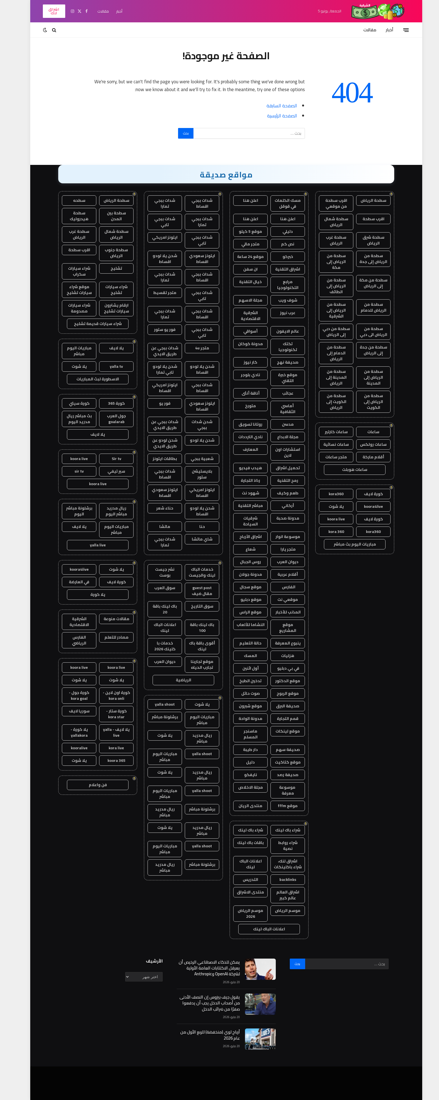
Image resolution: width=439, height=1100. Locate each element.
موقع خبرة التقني (281, 377)
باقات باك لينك (243, 842)
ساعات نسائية (329, 444)
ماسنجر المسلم (244, 734)
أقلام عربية (281, 574)
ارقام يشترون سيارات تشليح (109, 308)
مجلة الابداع (281, 436)
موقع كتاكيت (281, 762)
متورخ (243, 405)
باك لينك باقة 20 (158, 609)
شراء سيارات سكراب (72, 271)
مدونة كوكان (243, 343)
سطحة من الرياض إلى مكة (329, 261)
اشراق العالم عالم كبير (281, 895)
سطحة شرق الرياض (367, 240)
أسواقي (244, 331)
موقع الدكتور (280, 680)
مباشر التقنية (243, 505)
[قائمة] (399, 30)
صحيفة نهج (281, 362)
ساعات (367, 431)
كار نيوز (244, 362)
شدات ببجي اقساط (195, 203)
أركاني (281, 505)
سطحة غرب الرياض (329, 240)
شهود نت (244, 493)
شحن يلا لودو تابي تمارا (158, 369)
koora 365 (110, 760)
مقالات (96, 11)
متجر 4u (195, 348)
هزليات (281, 655)
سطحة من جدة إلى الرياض (366, 350)
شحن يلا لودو (195, 440)
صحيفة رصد (281, 774)
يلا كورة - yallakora (72, 732)
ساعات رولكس (366, 444)
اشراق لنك (47, 11)
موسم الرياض (281, 910)
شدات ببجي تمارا (158, 203)
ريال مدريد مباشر (195, 738)
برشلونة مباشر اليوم (72, 511)
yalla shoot (158, 704)
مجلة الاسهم (244, 300)
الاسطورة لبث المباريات (91, 379)
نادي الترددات (244, 436)
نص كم (281, 244)
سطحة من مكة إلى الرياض (366, 283)
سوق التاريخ (195, 606)
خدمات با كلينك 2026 (158, 646)
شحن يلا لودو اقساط (158, 258)
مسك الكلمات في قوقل (281, 203)
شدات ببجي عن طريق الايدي (158, 350)
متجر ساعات (329, 457)
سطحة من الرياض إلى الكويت (366, 401)
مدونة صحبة (281, 518)
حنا (195, 526)
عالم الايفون (281, 331)
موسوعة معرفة (280, 790)
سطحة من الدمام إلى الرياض (329, 352)
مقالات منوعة (110, 618)
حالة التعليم (244, 643)
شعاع (244, 549)
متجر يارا (281, 549)
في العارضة (72, 581)
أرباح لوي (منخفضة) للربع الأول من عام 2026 (203, 1035)
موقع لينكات (281, 731)
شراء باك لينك (281, 830)
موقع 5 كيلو (243, 231)
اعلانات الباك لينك (244, 864)
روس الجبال (243, 561)
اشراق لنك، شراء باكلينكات (281, 864)
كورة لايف (366, 493)
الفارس (281, 587)
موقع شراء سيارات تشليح (72, 289)
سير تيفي (109, 471)
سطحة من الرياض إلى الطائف (329, 285)
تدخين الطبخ (244, 680)
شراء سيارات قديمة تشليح (91, 323)
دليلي (281, 231)
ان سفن (244, 269)
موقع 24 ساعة (243, 256)
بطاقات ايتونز (158, 458)
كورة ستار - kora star (109, 713)
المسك (243, 655)
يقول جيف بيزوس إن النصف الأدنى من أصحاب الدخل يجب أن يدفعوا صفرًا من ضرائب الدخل (203, 1003)
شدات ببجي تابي (158, 221)
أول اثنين (244, 668)
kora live (109, 747)
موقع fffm (281, 805)
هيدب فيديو (243, 467)
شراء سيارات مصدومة (72, 308)
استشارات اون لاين (280, 452)
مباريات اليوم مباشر (195, 719)
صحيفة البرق (281, 706)
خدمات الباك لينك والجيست (195, 572)
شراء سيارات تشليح (110, 289)
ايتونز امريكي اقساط (158, 387)
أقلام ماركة (366, 457)
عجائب (281, 393)
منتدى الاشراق (243, 892)
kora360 (329, 493)
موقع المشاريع (280, 627)
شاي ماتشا (195, 539)
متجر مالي (244, 244)
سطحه (72, 200)
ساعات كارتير (329, 431)
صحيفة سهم (281, 749)
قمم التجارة (281, 718)
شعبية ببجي (195, 458)
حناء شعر (158, 508)
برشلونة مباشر (158, 716)
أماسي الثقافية (281, 408)
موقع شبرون (243, 706)
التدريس (243, 879)
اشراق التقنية (280, 269)
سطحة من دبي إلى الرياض (329, 331)
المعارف (243, 449)
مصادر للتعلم (110, 637)
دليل (243, 762)
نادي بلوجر (243, 374)
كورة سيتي (72, 403)
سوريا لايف (72, 711)
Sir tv (110, 458)
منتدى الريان (244, 805)
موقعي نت (281, 599)
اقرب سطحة (367, 218)
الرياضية (177, 680)
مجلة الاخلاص (244, 787)
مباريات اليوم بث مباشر (348, 544)
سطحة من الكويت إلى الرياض (329, 401)
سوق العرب (158, 587)
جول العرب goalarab (109, 418)
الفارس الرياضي (72, 640)
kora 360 (329, 531)
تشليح (109, 268)
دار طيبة (243, 749)
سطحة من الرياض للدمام (367, 307)
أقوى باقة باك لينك (195, 646)
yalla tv (109, 366)
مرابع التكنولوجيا (281, 284)
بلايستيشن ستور (195, 474)
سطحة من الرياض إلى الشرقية (329, 310)
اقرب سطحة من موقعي (329, 203)
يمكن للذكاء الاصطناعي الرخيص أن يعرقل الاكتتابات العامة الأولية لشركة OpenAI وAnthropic (202, 968)
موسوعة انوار (281, 536)
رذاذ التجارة (243, 480)
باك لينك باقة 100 (195, 627)
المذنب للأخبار (281, 612)
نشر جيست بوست (158, 572)
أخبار (112, 11)
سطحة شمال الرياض (329, 221)
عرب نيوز (281, 312)
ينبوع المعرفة (281, 643)
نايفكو (243, 774)
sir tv (72, 471)
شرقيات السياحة (243, 521)
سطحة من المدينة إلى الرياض (329, 377)
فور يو (158, 403)
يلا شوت (329, 506)
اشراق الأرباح (244, 536)
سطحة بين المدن (109, 215)
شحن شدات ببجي (195, 424)
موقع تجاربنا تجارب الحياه (195, 664)
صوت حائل (244, 693)
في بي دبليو (281, 668)
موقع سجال (244, 587)
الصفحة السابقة (275, 105)
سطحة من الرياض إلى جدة (366, 258)
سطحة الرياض (367, 200)
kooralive (72, 747)
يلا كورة (91, 594)
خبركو (281, 256)
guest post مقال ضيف (195, 590)
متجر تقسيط (158, 292)
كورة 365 (109, 403)
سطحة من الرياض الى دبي (366, 331)
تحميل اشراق (281, 467)
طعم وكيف (281, 493)
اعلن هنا (243, 200)
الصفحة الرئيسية (275, 115)
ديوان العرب (281, 561)
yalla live (91, 545)
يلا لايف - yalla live (109, 732)
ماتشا (158, 526)
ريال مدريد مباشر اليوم (109, 511)
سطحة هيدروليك (72, 215)
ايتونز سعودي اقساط (195, 258)
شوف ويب (281, 300)
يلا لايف (109, 348)
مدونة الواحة (244, 718)
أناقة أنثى (244, 393)
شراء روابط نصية (281, 845)
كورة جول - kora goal (72, 695)
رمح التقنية (280, 480)
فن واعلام (91, 784)
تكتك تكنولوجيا (281, 346)
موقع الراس (244, 612)
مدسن (281, 424)
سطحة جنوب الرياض (109, 252)
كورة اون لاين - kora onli (109, 695)
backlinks (281, 879)
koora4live (366, 506)
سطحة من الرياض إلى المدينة (366, 377)
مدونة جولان (243, 574)
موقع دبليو (244, 599)
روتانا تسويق (244, 424)
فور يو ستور (158, 329)
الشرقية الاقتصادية (244, 315)
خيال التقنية (243, 281)
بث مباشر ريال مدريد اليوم (72, 418)
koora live (329, 519)
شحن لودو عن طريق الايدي (158, 443)
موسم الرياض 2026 (243, 913)
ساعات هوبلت (348, 469)
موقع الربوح (281, 693)
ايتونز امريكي (158, 237)
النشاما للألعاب (244, 624)
